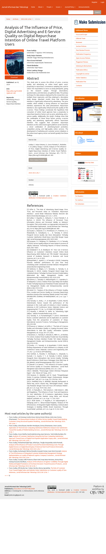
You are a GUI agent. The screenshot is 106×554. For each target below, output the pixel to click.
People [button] (50, 7)
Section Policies (80, 46)
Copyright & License (82, 74)
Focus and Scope (81, 34)
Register (94, 2)
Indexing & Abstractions (83, 66)
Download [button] (14, 77)
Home (33, 7)
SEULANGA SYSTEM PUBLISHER (24, 489)
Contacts (78, 85)
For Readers (79, 196)
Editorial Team (80, 38)
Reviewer (78, 42)
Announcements (84, 7)
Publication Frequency (83, 54)
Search (97, 12)
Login (102, 2)
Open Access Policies (82, 58)
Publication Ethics (81, 70)
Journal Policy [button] (70, 7)
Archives (15, 19)
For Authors (79, 200)
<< (5, 475)
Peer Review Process (82, 50)
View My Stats (89, 162)
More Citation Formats (38, 160)
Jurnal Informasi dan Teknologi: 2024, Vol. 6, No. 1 (25, 449)
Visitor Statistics (81, 78)
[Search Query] (80, 12)
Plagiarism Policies (81, 62)
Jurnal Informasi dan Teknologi (15, 7)
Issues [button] (59, 7)
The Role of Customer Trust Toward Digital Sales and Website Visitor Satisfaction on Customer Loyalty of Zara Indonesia (37, 470)
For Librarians (79, 204)
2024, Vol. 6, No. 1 (27, 19)
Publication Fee (80, 81)
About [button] (41, 7)
